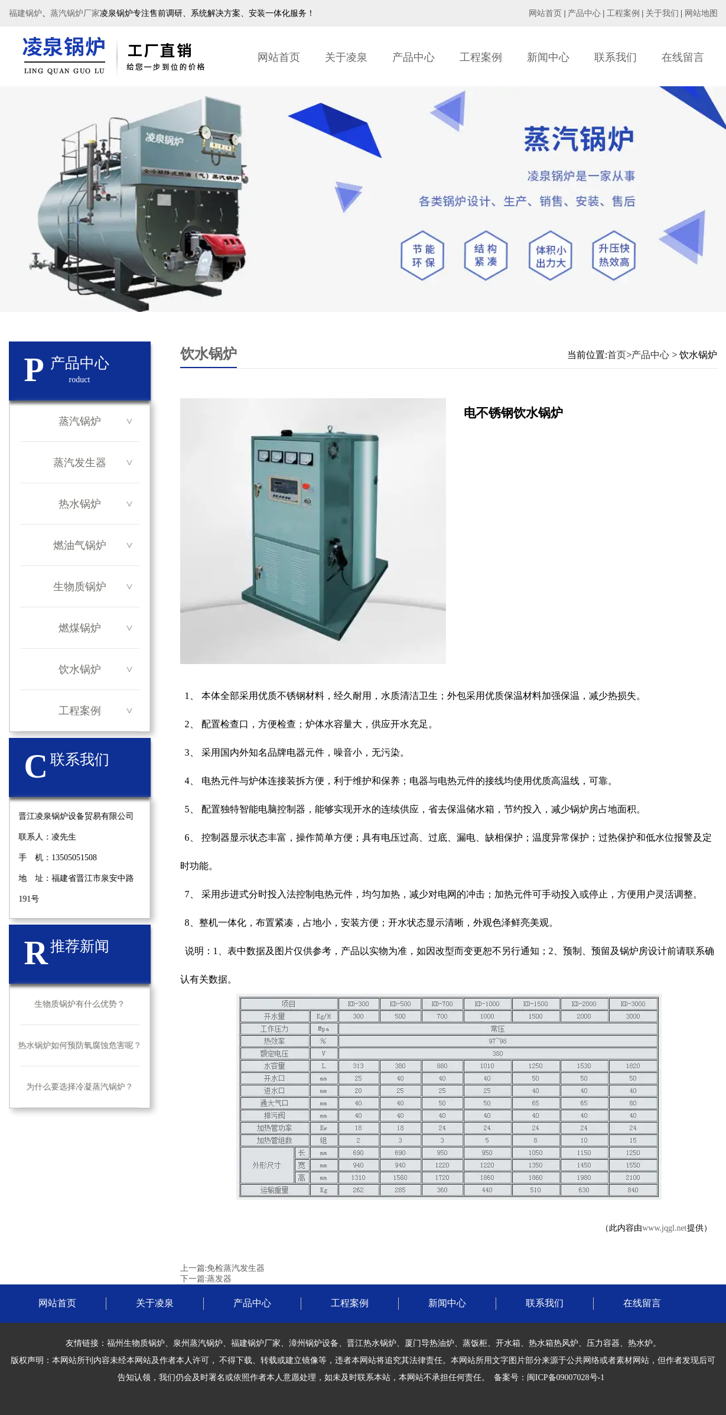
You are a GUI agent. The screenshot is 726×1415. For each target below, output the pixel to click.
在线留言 (683, 57)
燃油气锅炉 (79, 545)
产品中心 (584, 13)
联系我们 (615, 57)
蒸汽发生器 (79, 463)
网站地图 (701, 13)
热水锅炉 (79, 504)
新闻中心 (548, 57)
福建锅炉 (25, 13)
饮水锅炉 (79, 669)
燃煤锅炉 (79, 628)
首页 (616, 355)
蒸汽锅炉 (79, 421)
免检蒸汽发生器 (236, 1268)
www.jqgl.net (664, 1228)
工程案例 (623, 13)
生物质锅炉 (79, 587)
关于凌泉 (346, 57)
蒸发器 (219, 1278)
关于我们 (662, 13)
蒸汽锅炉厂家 (75, 13)
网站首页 (545, 13)
